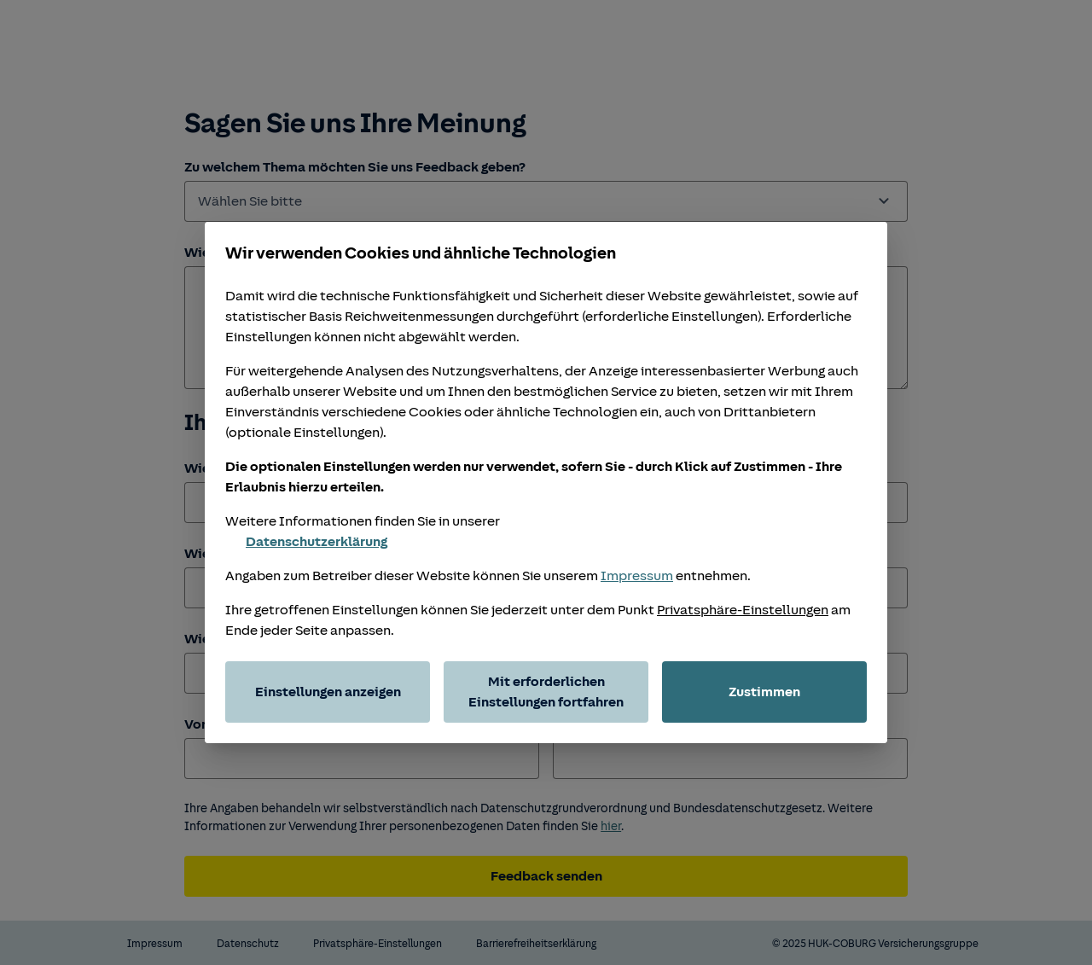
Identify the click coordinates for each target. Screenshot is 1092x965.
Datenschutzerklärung (306, 541)
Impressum (637, 576)
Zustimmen (764, 692)
